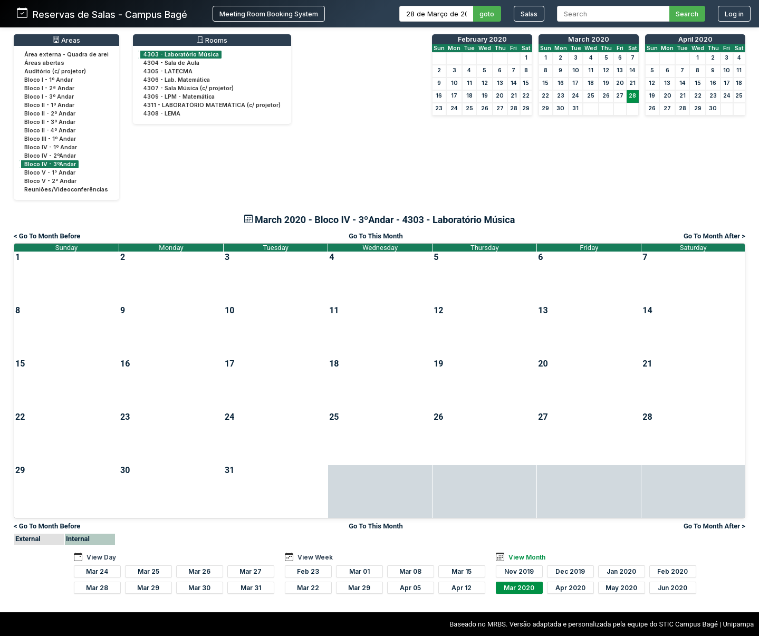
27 (500, 108)
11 (469, 83)
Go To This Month (376, 236)
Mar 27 (250, 571)
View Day (101, 557)
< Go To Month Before (47, 236)
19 (485, 95)
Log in (734, 14)
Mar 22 (308, 588)
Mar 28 (97, 588)
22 (526, 95)
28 (513, 108)
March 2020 (588, 39)
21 (514, 95)
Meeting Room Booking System (268, 14)
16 (439, 95)
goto (486, 14)
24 (454, 108)
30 (560, 108)
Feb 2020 (672, 571)
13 (500, 83)
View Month (526, 557)
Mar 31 (251, 588)
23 (439, 108)
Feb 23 (308, 571)
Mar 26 (199, 571)
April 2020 (695, 39)
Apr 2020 (570, 588)
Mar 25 (148, 571)
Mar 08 (410, 571)
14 (514, 83)
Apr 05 (410, 588)
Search (687, 14)
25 (469, 108)
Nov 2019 (519, 571)
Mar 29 (148, 588)
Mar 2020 (519, 588)
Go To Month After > (714, 236)
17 (454, 95)
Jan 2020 (621, 571)
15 (526, 83)
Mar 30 (199, 588)
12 (485, 83)
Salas (529, 14)
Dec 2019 (570, 571)
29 (526, 108)
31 (575, 108)
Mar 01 (359, 571)
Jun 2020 (672, 588)
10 (454, 83)
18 (469, 95)
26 (484, 108)
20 (500, 95)
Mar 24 (97, 571)
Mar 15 (461, 571)
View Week (315, 557)
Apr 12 (461, 588)
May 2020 (621, 588)
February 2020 (482, 39)
